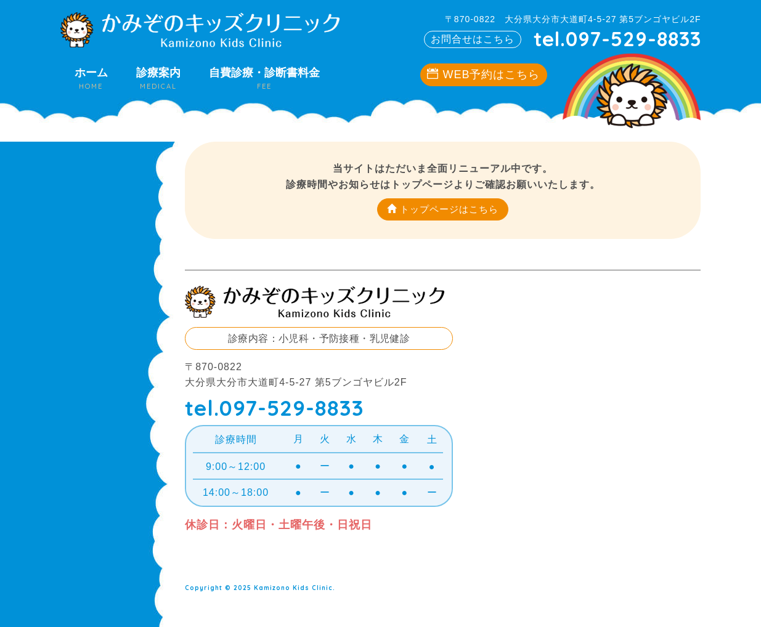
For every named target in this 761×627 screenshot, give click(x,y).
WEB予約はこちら (483, 74)
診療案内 (158, 79)
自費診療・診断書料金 (264, 79)
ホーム (91, 79)
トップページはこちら (443, 209)
